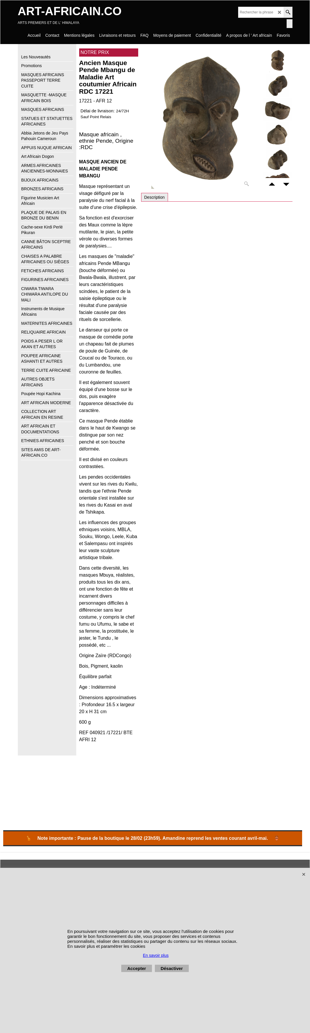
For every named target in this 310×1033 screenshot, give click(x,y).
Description (154, 197)
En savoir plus (156, 955)
